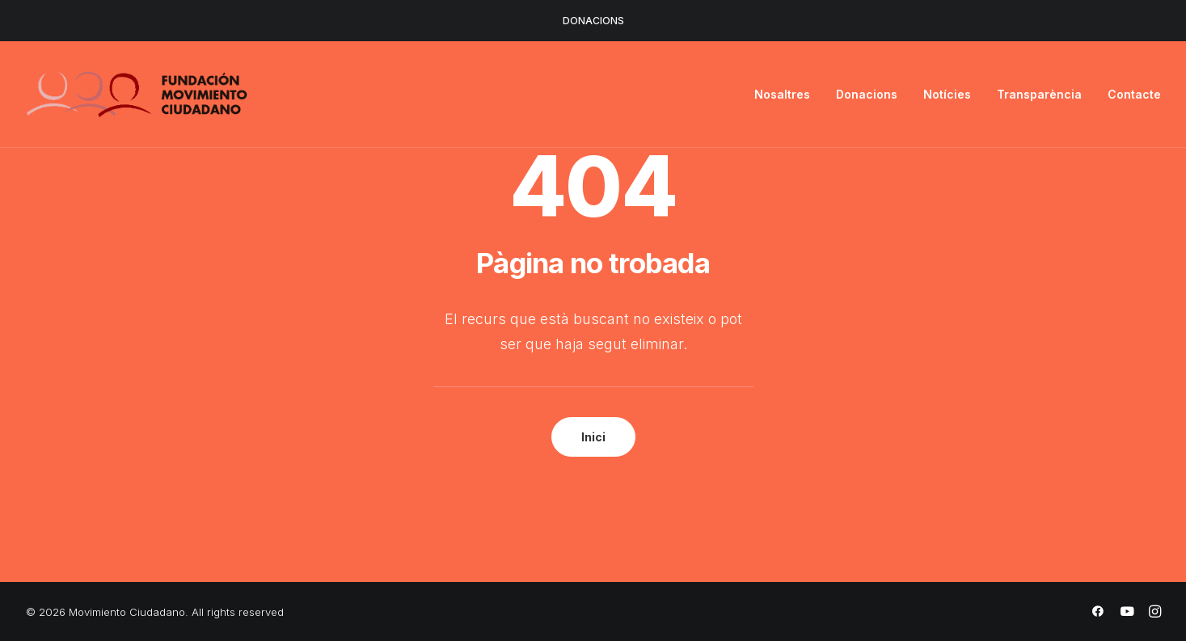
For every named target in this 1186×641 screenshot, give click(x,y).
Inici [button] (593, 437)
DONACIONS (593, 21)
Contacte (1134, 94)
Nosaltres (782, 94)
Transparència (1039, 94)
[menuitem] (787, 94)
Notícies (947, 94)
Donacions (866, 94)
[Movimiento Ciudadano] (137, 94)
